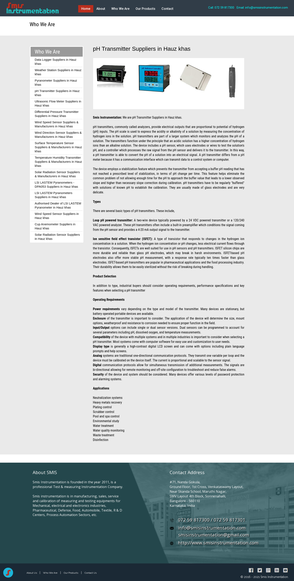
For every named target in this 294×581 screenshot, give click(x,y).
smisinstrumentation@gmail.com (213, 535)
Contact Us (91, 572)
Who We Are (120, 9)
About (100, 9)
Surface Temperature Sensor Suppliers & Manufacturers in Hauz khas (58, 147)
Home (85, 9)
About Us (32, 572)
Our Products (145, 9)
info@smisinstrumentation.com (212, 528)
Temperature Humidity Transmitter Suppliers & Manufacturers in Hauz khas (58, 161)
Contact (167, 9)
